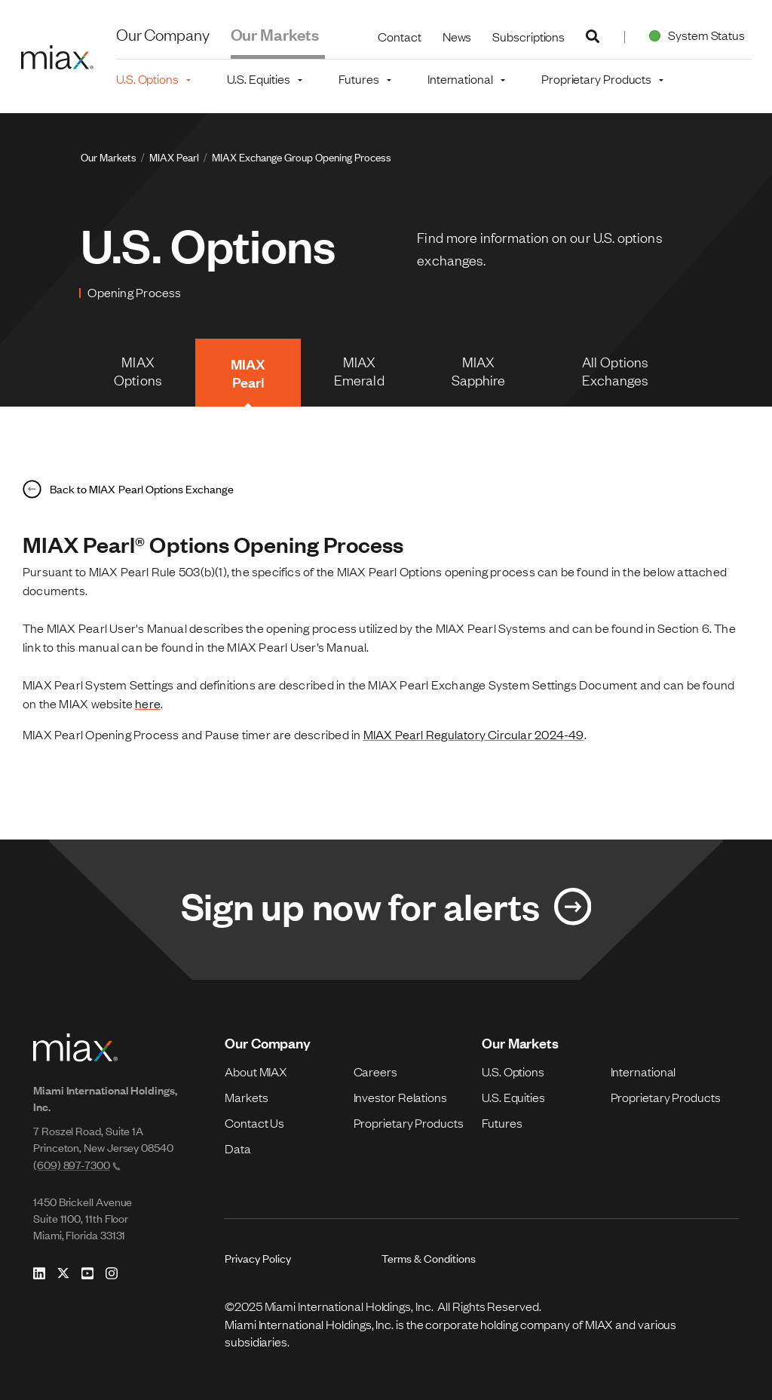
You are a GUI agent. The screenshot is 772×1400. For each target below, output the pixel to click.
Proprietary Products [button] (596, 78)
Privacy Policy (258, 1258)
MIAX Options (138, 370)
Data (238, 1148)
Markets (246, 1096)
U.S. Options (513, 1071)
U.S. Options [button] (147, 78)
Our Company (163, 34)
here (148, 703)
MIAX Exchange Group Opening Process (301, 156)
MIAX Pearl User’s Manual (296, 646)
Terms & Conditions (428, 1258)
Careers (375, 1071)
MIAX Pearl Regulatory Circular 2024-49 (473, 734)
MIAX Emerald (359, 370)
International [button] (460, 78)
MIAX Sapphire (479, 370)
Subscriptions (528, 36)
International (643, 1071)
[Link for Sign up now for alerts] (386, 910)
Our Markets (275, 34)
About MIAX (256, 1071)
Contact (399, 36)
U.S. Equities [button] (258, 78)
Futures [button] (358, 78)
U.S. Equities (513, 1096)
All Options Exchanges (615, 370)
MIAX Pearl (174, 156)
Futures (502, 1122)
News (457, 36)
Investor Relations (400, 1096)
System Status (694, 34)
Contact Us (254, 1122)
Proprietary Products (409, 1122)
